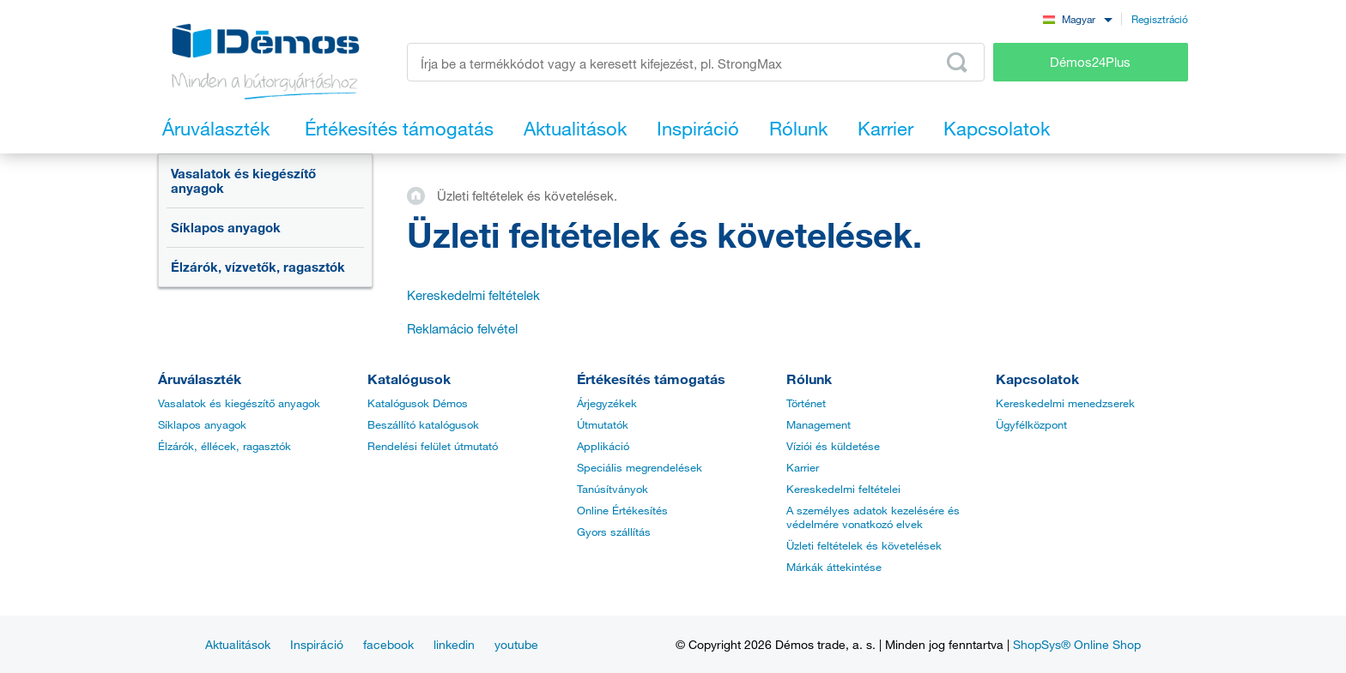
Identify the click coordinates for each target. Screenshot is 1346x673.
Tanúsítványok (612, 489)
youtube (516, 644)
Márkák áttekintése (834, 567)
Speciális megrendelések (639, 467)
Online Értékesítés (622, 510)
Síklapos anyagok (226, 227)
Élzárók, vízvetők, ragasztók (258, 266)
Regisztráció (1159, 19)
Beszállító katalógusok (423, 424)
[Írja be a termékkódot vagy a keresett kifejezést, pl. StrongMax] (696, 62)
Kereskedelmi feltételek (473, 295)
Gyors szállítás (614, 531)
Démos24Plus (1090, 61)
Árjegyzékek (607, 403)
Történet (806, 403)
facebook (388, 644)
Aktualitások (237, 644)
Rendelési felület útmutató (432, 446)
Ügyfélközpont (1031, 424)
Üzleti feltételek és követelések (864, 545)
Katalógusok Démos (417, 403)
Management (818, 424)
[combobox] (1077, 18)
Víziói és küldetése (833, 446)
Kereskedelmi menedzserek (1065, 403)
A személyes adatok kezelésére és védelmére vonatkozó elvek (873, 517)
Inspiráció (316, 644)
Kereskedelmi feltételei (843, 489)
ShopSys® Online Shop (1077, 644)
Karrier (802, 467)
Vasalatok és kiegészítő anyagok (243, 180)
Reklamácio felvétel (462, 328)
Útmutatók (602, 424)
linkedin (454, 644)
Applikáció (603, 446)
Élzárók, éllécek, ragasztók (224, 446)
